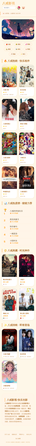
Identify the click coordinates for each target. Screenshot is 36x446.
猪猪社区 (14, 434)
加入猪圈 (18, 438)
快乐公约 (28, 434)
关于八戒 (7, 434)
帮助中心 (21, 434)
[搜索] (9, 7)
